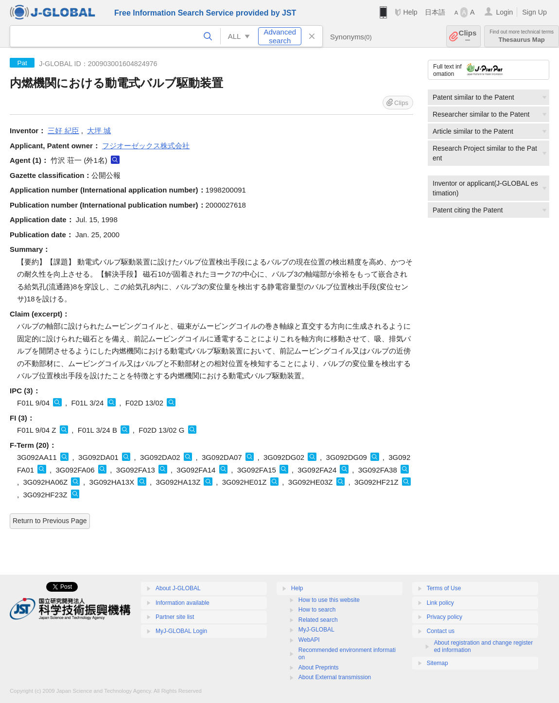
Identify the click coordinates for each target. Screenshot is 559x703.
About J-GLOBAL (178, 588)
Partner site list (175, 617)
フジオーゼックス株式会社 (146, 145)
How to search (317, 609)
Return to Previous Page (50, 521)
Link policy (440, 602)
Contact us (440, 631)
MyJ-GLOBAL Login (181, 631)
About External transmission (334, 677)
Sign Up (534, 12)
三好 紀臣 (63, 130)
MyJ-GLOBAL (316, 629)
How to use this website (329, 600)
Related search (318, 619)
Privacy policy (444, 617)
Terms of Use (444, 588)
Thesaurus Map (521, 36)
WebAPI (309, 639)
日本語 (435, 12)
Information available (183, 602)
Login (504, 12)
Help (410, 12)
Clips (468, 36)
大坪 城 (99, 130)
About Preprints (318, 667)
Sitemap (437, 663)
